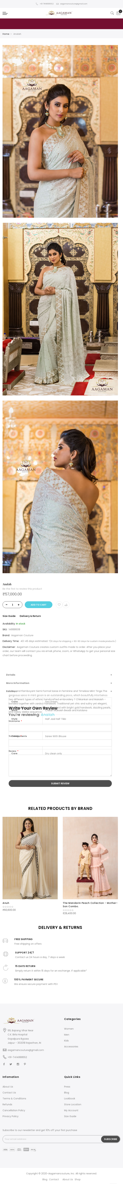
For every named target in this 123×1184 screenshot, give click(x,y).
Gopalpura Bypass (18, 1038)
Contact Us (9, 1092)
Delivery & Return (30, 616)
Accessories (71, 1046)
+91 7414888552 (45, 4)
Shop (78, 1179)
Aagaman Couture (22, 635)
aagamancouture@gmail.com (71, 4)
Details (10, 674)
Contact (54, 1179)
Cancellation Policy (14, 1110)
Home (6, 34)
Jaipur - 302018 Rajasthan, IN (24, 1043)
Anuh (6, 903)
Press (67, 1086)
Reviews (11, 691)
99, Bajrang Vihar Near (20, 1030)
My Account (71, 1110)
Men (66, 1034)
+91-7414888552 (17, 1057)
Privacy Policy (10, 1116)
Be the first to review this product (22, 588)
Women (69, 1028)
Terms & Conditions (14, 1098)
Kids (66, 1040)
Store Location (72, 1104)
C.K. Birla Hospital (17, 1034)
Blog (66, 1092)
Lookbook (69, 1098)
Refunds (7, 1104)
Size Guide (9, 616)
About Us (8, 1086)
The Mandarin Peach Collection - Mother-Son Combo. (90, 904)
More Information (17, 683)
